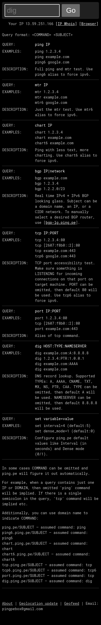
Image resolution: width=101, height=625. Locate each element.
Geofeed (71, 603)
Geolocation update (38, 603)
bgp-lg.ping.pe (61, 222)
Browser (88, 23)
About (7, 603)
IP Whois (66, 23)
